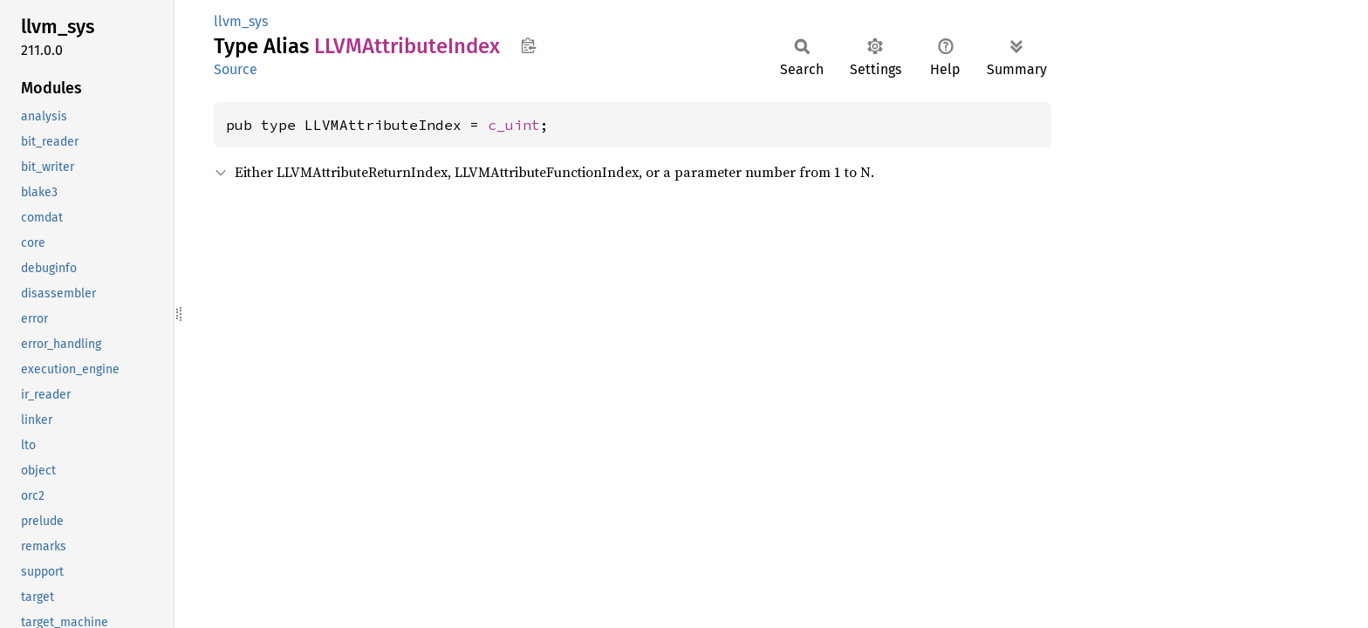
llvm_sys (241, 21)
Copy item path (528, 45)
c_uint (514, 124)
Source (235, 69)
